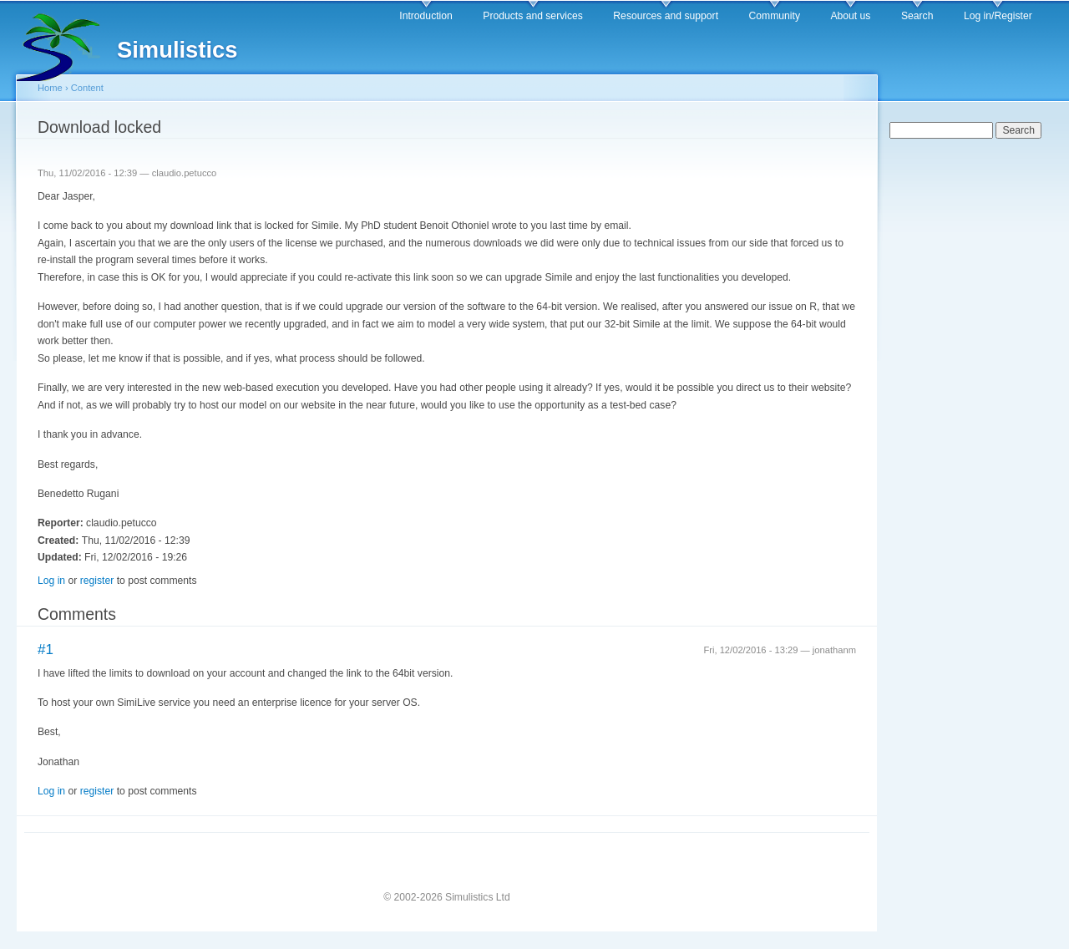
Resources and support (665, 16)
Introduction (426, 16)
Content (87, 88)
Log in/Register (998, 16)
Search (917, 16)
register (97, 580)
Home (50, 88)
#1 (45, 649)
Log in (51, 580)
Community (774, 16)
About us (850, 16)
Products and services (533, 16)
